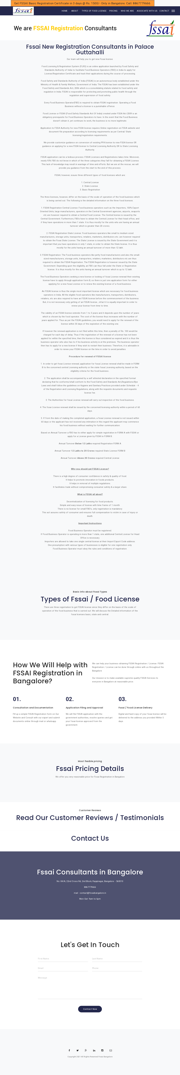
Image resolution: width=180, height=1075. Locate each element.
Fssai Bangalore (106, 1057)
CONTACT (164, 11)
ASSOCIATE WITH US (147, 11)
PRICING (113, 11)
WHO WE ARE (127, 11)
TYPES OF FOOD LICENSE (94, 11)
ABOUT (74, 11)
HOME (61, 11)
